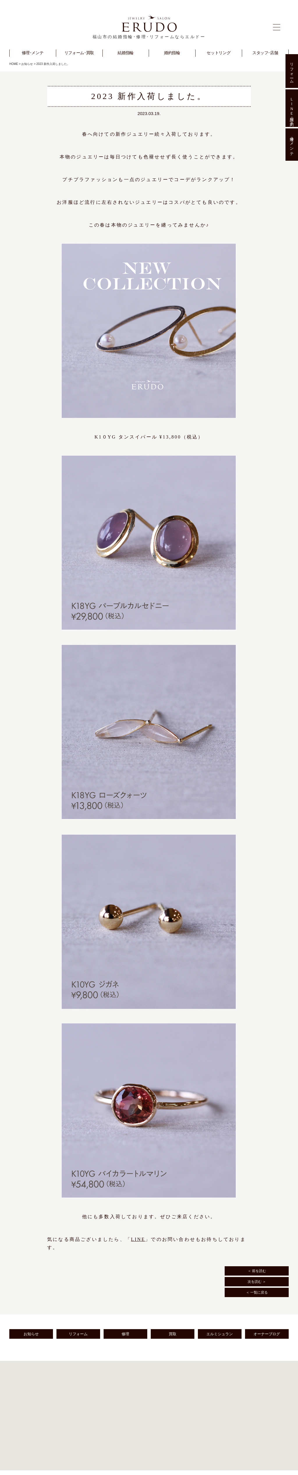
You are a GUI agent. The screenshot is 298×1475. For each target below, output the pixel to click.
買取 (172, 1334)
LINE (138, 1239)
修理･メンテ (292, 144)
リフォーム (78, 1334)
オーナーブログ (266, 1334)
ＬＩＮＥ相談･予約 (292, 108)
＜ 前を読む (257, 1271)
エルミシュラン (219, 1334)
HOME (13, 64)
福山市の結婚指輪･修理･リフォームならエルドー (149, 37)
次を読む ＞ (257, 1282)
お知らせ (27, 64)
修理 (125, 1334)
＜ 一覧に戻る (257, 1292)
